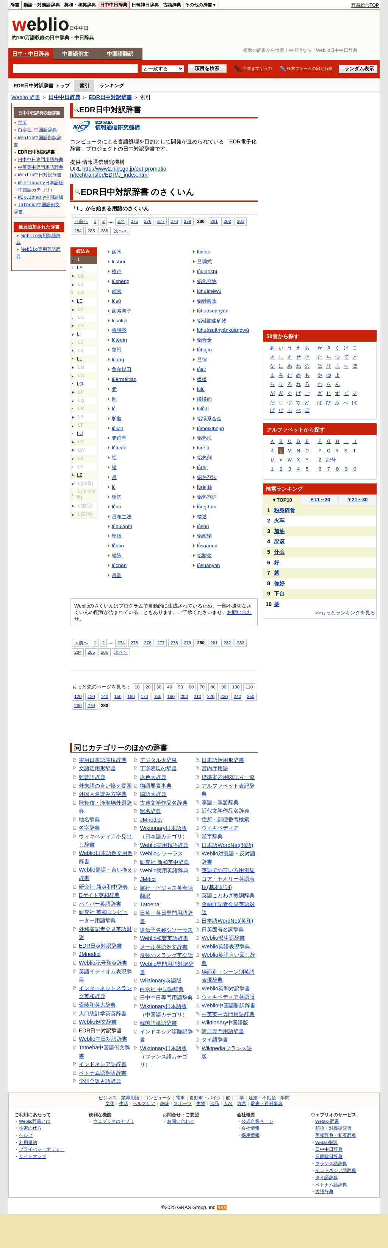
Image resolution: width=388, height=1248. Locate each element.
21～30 (357, 499)
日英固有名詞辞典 (223, 929)
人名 (228, 1103)
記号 (331, 460)
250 (250, 696)
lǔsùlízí (119, 320)
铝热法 (204, 438)
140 (104, 696)
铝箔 (117, 497)
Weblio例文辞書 (98, 1022)
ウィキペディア (220, 828)
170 (144, 696)
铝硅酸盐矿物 (212, 320)
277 (160, 221)
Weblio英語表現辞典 (226, 946)
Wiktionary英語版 (160, 981)
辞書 (14, 5)
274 (121, 221)
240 (237, 696)
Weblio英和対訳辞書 (226, 988)
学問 (284, 1098)
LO (80, 384)
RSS (222, 1208)
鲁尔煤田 (121, 369)
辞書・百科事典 (267, 1103)
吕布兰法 (121, 516)
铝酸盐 (204, 555)
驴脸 (117, 418)
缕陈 (117, 555)
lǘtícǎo (119, 448)
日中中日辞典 (113, 5)
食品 (214, 1103)
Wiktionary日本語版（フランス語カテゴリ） (164, 1056)
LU (80, 433)
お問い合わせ (180, 1121)
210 (197, 696)
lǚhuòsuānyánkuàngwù (223, 330)
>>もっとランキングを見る (345, 612)
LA (80, 267)
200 (184, 696)
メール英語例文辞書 (164, 947)
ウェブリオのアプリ (113, 1121)
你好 (279, 583)
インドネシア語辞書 (103, 1064)
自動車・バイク (205, 1098)
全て (22, 122)
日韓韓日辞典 (145, 5)
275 (134, 221)
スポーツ (183, 1103)
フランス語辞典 (331, 1163)
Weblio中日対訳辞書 (103, 1039)
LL (79, 359)
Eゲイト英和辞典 (99, 895)
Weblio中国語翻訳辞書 (228, 1005)
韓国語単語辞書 (158, 1023)
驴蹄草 (119, 438)
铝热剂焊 (207, 497)
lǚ (114, 487)
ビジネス (108, 1098)
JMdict (148, 879)
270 (91, 705)
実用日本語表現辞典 (103, 760)
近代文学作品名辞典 (225, 811)
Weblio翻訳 (326, 1142)
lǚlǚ (201, 389)
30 (158, 686)
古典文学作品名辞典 (164, 803)
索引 (84, 86)
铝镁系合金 (209, 418)
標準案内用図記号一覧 (228, 777)
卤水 (117, 252)
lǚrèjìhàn (206, 507)
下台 (279, 594)
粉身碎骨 (284, 510)
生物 (200, 1103)
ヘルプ (26, 1135)
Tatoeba (149, 904)
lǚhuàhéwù (209, 291)
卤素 (117, 291)
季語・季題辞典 (220, 802)
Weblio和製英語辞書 (164, 938)
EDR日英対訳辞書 (100, 946)
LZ (79, 475)
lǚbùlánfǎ (122, 526)
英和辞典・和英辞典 (335, 1135)
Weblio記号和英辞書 (103, 963)
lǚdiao (203, 252)
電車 (180, 1098)
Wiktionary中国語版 (225, 1023)
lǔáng (118, 359)
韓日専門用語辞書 (223, 1031)
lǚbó (116, 507)
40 (169, 686)
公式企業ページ (257, 1121)
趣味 (164, 1103)
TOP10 (282, 500)
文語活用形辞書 (97, 768)
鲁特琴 (119, 330)
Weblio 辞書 (25, 97)
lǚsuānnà (207, 546)
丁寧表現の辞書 (158, 768)
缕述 (202, 516)
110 (249, 686)
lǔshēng (121, 281)
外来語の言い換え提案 (105, 786)
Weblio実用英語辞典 (164, 870)
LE (80, 301)
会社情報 (250, 1127)
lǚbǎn (118, 546)
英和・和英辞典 (80, 5)
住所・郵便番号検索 (225, 819)
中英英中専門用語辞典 (228, 1014)
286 (104, 230)
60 (191, 686)
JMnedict (90, 954)
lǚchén (119, 565)
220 (210, 696)
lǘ (114, 409)
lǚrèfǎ (203, 448)
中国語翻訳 (120, 54)
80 (213, 686)
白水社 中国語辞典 (162, 989)
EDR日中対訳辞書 (110, 97)
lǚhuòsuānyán (212, 311)
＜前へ (81, 221)
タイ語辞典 (326, 1177)
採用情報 (250, 1135)
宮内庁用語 (215, 768)
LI (79, 334)
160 (131, 696)
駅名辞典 (150, 811)
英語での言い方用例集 (228, 870)
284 (77, 230)
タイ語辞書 (215, 1040)
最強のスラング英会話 (166, 955)
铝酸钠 (204, 536)
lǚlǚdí (203, 409)
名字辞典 (89, 828)
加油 (279, 531)
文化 (109, 1103)
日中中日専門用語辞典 (166, 998)
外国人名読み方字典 (103, 794)
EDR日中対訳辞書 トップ (42, 86)
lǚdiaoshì (207, 271)
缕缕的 (204, 399)
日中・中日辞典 (30, 54)
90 (223, 686)
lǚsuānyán (208, 565)
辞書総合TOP (365, 5)
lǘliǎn (117, 428)
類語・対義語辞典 (41, 5)
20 (148, 686)
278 (174, 221)
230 (224, 696)
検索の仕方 (30, 1127)
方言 (241, 1103)
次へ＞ (121, 230)
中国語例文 (75, 54)
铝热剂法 (207, 477)
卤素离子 (121, 311)
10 (137, 686)
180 (157, 696)
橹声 (117, 271)
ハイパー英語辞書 (100, 904)
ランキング (111, 86)
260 (77, 705)
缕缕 (202, 379)
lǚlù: (201, 369)
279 (187, 221)
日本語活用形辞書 (223, 760)
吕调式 (204, 261)
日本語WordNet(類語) (227, 845)
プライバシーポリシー (41, 1149)
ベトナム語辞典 (331, 1184)
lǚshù (203, 526)
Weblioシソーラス (161, 853)
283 (240, 221)
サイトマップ (32, 1156)
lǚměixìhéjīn (210, 428)
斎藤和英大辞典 (97, 1005)
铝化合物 (207, 281)
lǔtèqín (119, 340)
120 (77, 696)
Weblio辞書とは (34, 1121)
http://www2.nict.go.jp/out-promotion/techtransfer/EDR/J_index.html (118, 172)
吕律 (202, 359)
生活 (123, 1103)
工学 (239, 1098)
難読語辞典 (92, 777)
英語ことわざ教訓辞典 (228, 895)
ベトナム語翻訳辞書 (103, 1073)
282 (227, 221)
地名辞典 (89, 819)
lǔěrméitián (124, 379)
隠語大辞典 (153, 794)
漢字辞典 (212, 836)
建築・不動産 (262, 1098)
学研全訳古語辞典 (100, 1081)
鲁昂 (117, 350)
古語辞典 (172, 5)
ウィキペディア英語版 (228, 997)
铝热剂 (204, 457)
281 (213, 221)
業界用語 (130, 1098)
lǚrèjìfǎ (204, 487)
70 (202, 686)
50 (180, 686)
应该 (279, 541)
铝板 (117, 536)
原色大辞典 (153, 777)
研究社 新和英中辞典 (164, 862)
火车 (279, 521)
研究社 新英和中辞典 (103, 887)
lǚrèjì (202, 467)
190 (170, 696)
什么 (279, 552)
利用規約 (28, 1142)
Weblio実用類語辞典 (164, 845)
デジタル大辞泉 (158, 760)
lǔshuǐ (118, 261)
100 (235, 686)
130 (91, 696)
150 (117, 696)
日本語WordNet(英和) (227, 921)
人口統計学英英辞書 (103, 1013)
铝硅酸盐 (207, 301)
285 (91, 230)
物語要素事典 (156, 786)
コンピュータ (157, 1098)
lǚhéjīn (204, 350)
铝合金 (204, 340)
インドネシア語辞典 (335, 1170)
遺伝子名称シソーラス (166, 930)
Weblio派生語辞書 (223, 938)
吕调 (117, 575)
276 (147, 221)
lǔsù (116, 301)
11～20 (320, 499)
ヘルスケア (144, 1103)
